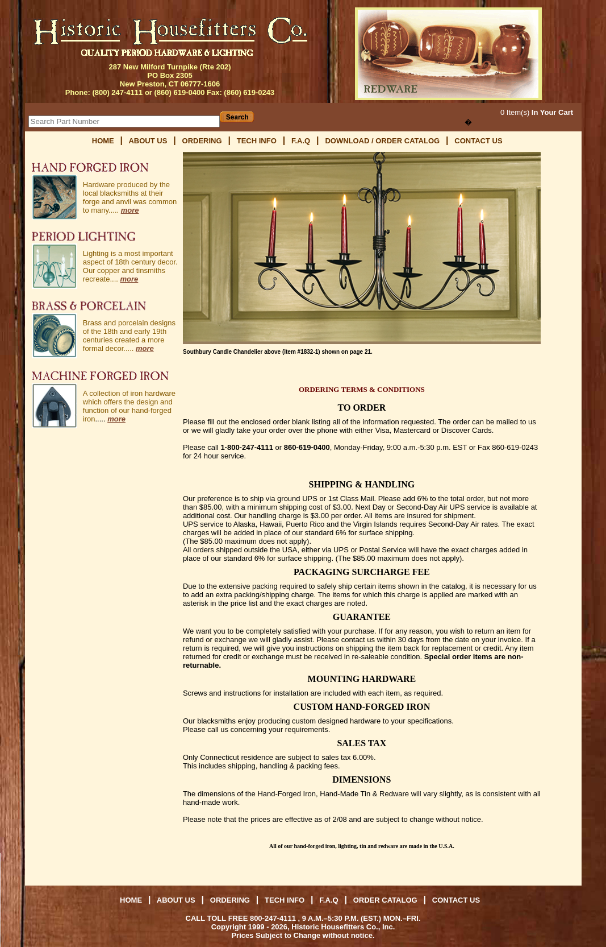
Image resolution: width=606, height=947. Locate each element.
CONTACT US (478, 141)
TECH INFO (257, 141)
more (130, 210)
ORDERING (202, 141)
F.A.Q (300, 141)
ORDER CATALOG (386, 900)
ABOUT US (147, 141)
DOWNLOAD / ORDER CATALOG (383, 141)
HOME (103, 141)
